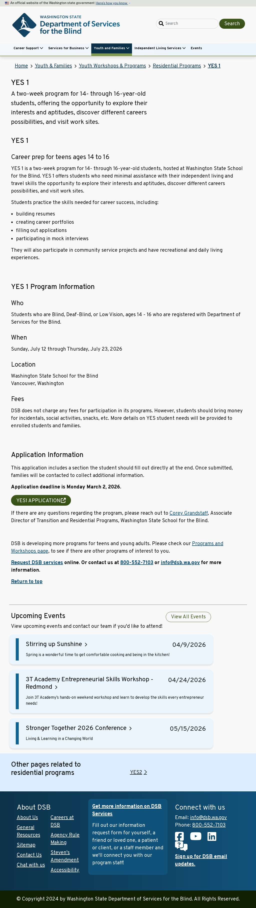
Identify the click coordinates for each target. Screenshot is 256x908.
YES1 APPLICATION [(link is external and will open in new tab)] (41, 501)
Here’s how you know (112, 3)
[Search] (187, 24)
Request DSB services (37, 563)
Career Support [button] (28, 48)
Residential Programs (177, 66)
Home (21, 66)
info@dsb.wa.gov (180, 563)
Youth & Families (53, 66)
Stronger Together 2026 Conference (76, 728)
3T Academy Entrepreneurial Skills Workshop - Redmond (89, 683)
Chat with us (31, 865)
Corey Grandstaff (189, 513)
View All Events (188, 617)
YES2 (136, 772)
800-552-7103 (136, 563)
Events (196, 48)
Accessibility (64, 870)
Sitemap (26, 845)
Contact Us (29, 855)
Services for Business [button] (68, 48)
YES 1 (214, 66)
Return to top (26, 582)
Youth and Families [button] (112, 48)
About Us (27, 818)
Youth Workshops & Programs (112, 66)
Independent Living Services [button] (160, 48)
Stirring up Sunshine (54, 645)
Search (232, 24)
